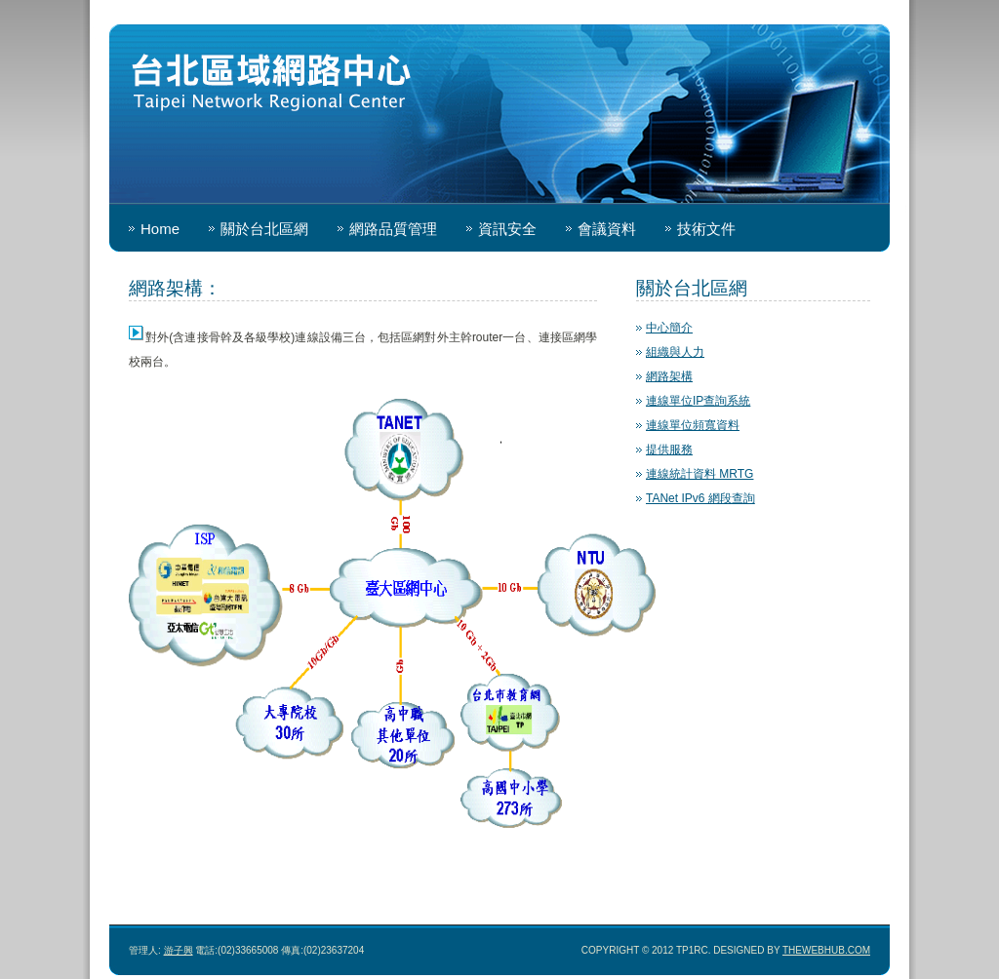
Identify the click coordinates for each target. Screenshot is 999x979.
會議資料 (607, 228)
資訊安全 (507, 228)
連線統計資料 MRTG (699, 474)
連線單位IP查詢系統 (698, 401)
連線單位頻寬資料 (692, 425)
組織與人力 (675, 352)
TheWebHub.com (826, 950)
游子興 (178, 950)
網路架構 (669, 376)
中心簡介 (669, 327)
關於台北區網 (264, 228)
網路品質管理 (393, 228)
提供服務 (669, 449)
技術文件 (706, 228)
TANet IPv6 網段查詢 (700, 498)
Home (160, 228)
